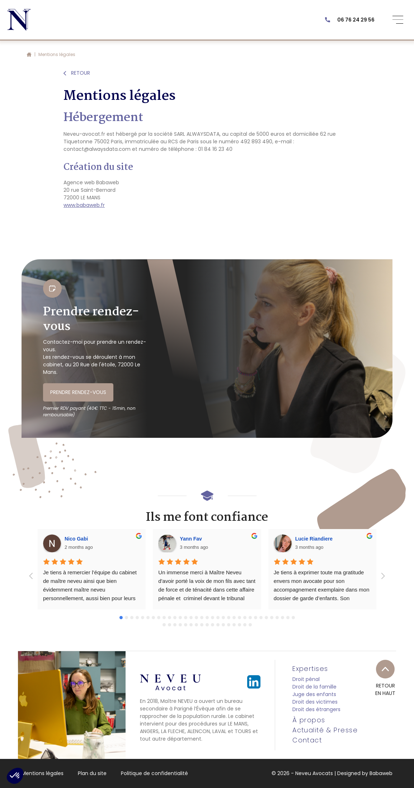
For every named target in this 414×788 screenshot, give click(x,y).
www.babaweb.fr (84, 205)
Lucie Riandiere (314, 539)
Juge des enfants (314, 694)
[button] (15, 775)
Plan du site (92, 773)
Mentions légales (42, 773)
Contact (307, 740)
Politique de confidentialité (154, 773)
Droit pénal (306, 679)
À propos (308, 720)
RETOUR (76, 73)
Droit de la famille (314, 686)
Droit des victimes (315, 701)
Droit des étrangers (316, 709)
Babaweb (381, 773)
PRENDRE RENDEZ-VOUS (78, 392)
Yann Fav (191, 539)
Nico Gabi (76, 539)
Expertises (310, 669)
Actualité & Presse (325, 730)
